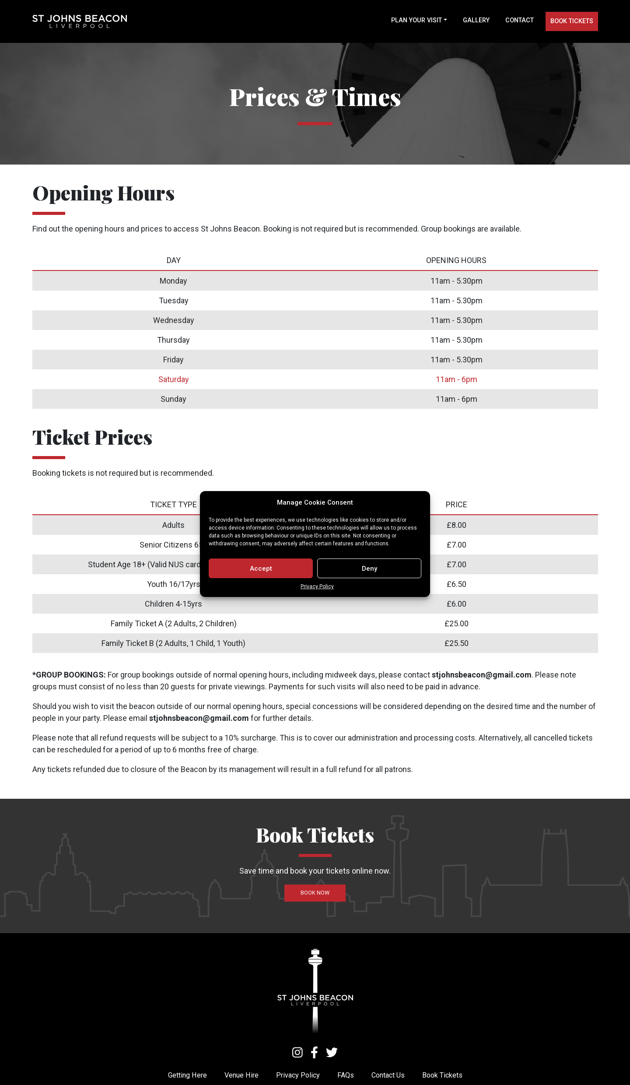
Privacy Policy (317, 602)
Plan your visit (416, 20)
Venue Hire (241, 1075)
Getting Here (187, 1075)
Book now (315, 892)
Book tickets (571, 21)
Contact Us (388, 1075)
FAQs (345, 1075)
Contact (519, 20)
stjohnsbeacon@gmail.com (482, 674)
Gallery (476, 20)
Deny (369, 584)
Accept (261, 584)
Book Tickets (442, 1075)
